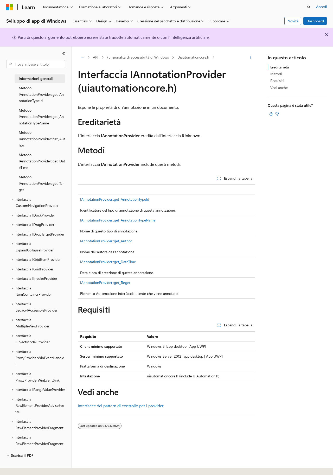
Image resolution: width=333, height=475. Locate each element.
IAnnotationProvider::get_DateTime (108, 261)
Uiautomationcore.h (193, 57)
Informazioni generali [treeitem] (36, 78)
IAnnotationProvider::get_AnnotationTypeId (114, 199)
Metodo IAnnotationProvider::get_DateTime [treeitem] (42, 161)
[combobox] (35, 64)
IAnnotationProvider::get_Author (106, 240)
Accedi (321, 6)
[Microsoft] (9, 7)
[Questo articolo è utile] (271, 114)
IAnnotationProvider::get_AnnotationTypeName (117, 220)
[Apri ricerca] (309, 7)
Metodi (276, 73)
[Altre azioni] (250, 57)
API (95, 57)
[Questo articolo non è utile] (277, 114)
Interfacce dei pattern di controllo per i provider (121, 405)
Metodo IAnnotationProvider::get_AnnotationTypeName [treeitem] (41, 116)
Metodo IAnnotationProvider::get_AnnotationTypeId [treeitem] (41, 94)
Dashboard (315, 20)
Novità (292, 20)
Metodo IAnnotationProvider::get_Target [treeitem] (41, 183)
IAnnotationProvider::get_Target (105, 282)
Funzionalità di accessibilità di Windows (138, 57)
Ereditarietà (279, 67)
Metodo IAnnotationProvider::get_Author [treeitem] (42, 139)
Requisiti (277, 80)
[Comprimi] (63, 53)
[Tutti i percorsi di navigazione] (82, 57)
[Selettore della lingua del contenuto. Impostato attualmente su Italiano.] (17, 466)
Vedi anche (279, 87)
